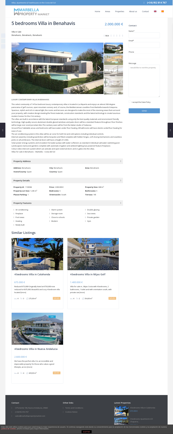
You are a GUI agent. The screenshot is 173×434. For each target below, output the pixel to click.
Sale (19, 31)
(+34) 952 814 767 (22, 413)
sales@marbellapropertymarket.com (30, 417)
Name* (144, 33)
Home (95, 11)
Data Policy (146, 102)
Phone (144, 54)
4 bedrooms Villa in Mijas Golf (87, 272)
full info (56, 297)
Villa (13, 31)
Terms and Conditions (74, 409)
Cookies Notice (71, 413)
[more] (23, 291)
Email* (144, 42)
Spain (29, 171)
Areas (105, 11)
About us (130, 11)
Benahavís (26, 35)
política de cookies (8, 429)
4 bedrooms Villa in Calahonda (32, 272)
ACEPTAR (86, 432)
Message (144, 80)
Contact (142, 11)
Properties (117, 11)
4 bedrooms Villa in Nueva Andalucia (36, 348)
